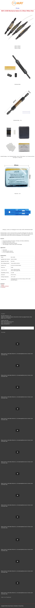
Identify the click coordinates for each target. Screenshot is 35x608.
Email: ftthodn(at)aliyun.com (6, 322)
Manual (2, 284)
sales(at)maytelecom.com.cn (8, 321)
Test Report (3, 287)
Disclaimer (16, 605)
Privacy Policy (21, 605)
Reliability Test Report (5, 286)
